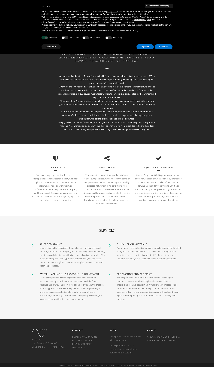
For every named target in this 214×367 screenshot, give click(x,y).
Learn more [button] (51, 47)
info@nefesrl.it (79, 347)
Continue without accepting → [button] (159, 6)
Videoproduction (167, 340)
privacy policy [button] (112, 11)
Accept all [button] (163, 47)
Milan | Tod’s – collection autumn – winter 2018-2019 (126, 339)
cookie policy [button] (142, 14)
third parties (89, 17)
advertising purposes (142, 19)
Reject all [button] (145, 47)
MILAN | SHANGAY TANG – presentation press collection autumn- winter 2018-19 (124, 349)
